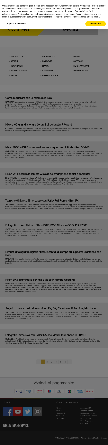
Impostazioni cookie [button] (16, 23)
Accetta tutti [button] (95, 23)
